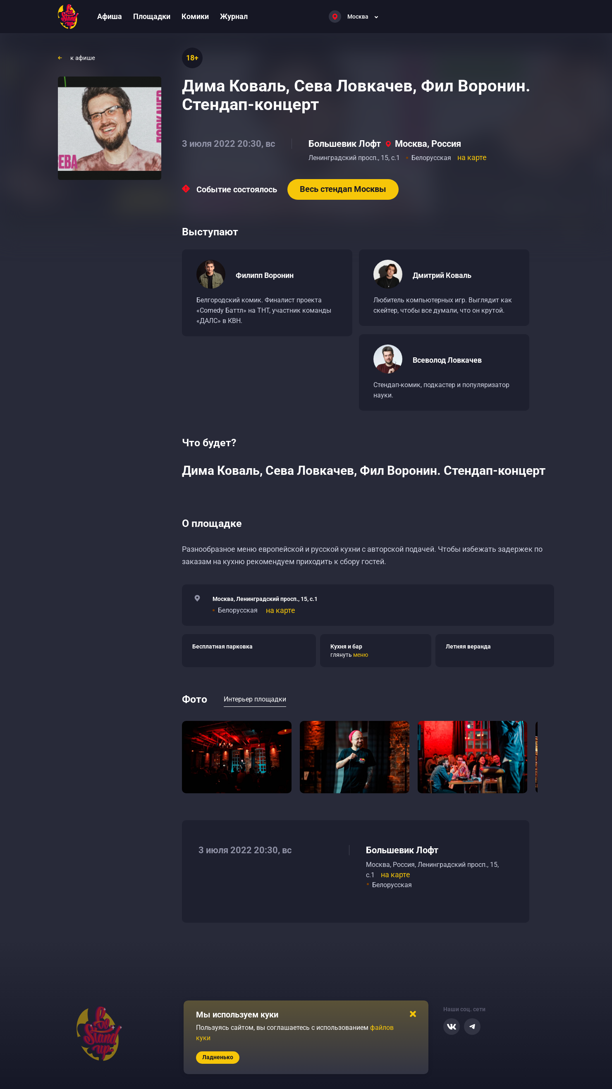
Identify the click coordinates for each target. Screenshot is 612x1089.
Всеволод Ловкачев (447, 360)
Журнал (234, 16)
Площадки (151, 16)
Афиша (109, 16)
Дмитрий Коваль (442, 275)
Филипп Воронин (265, 275)
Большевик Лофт (344, 144)
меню (360, 654)
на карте (472, 157)
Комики (195, 16)
